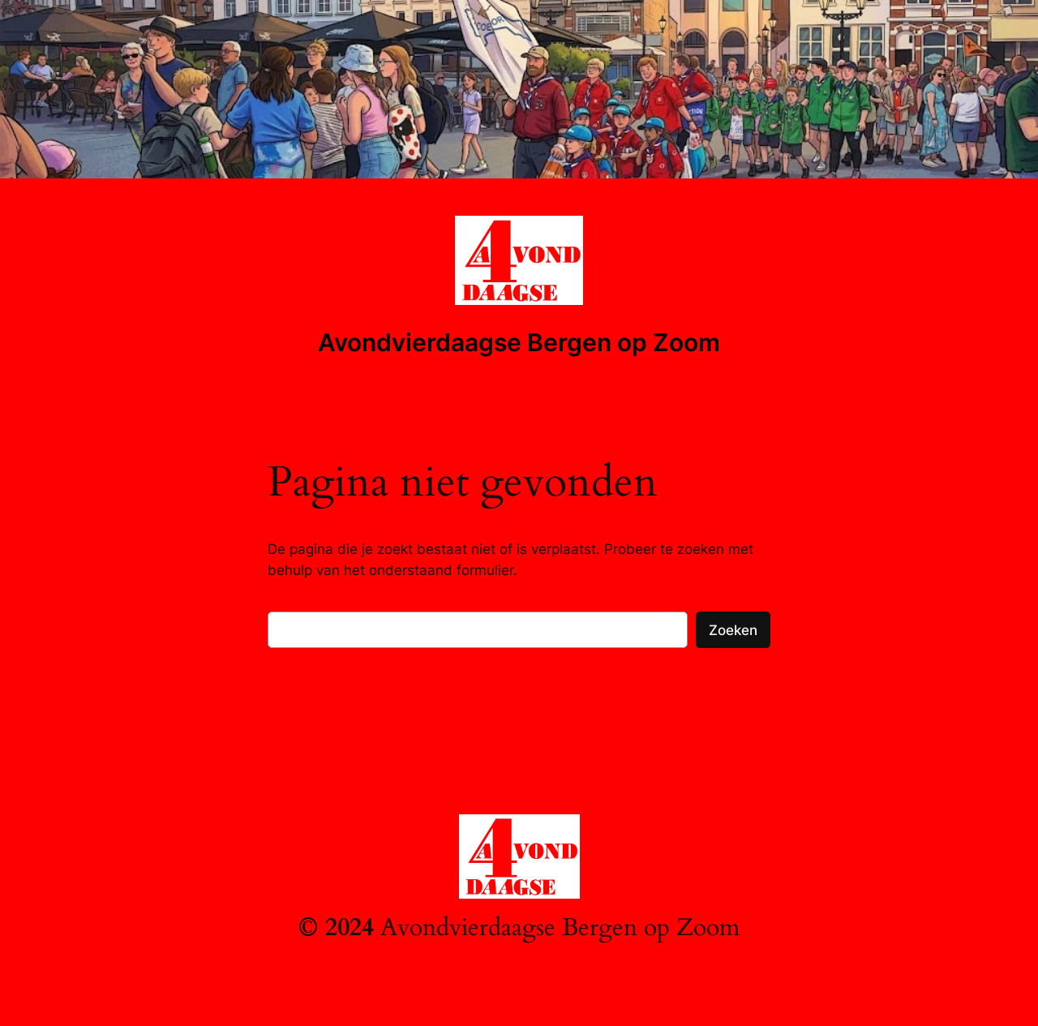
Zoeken (733, 630)
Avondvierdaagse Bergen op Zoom (519, 342)
